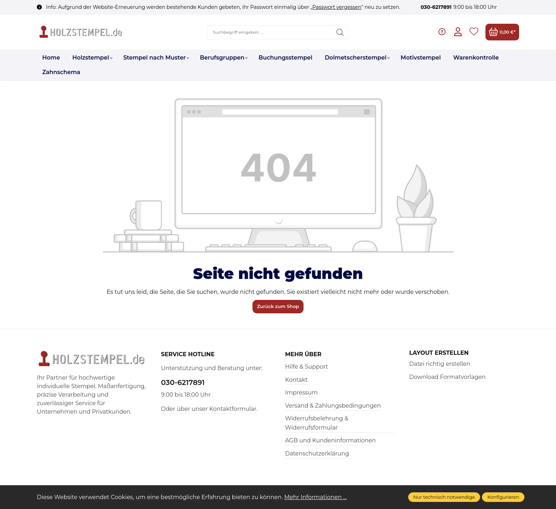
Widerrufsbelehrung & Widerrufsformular (316, 423)
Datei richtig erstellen (439, 363)
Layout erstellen (439, 353)
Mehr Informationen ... (315, 497)
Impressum (301, 392)
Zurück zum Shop (278, 306)
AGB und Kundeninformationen (330, 440)
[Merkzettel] (473, 32)
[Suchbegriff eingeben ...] (270, 32)
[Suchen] (340, 32)
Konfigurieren (503, 497)
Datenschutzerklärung (317, 453)
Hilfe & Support (306, 366)
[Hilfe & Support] (442, 32)
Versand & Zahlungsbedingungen (333, 405)
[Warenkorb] (502, 32)
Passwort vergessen (337, 7)
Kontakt (296, 379)
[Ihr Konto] (458, 32)
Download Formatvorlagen (447, 377)
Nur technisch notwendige (444, 497)
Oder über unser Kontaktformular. (209, 408)
